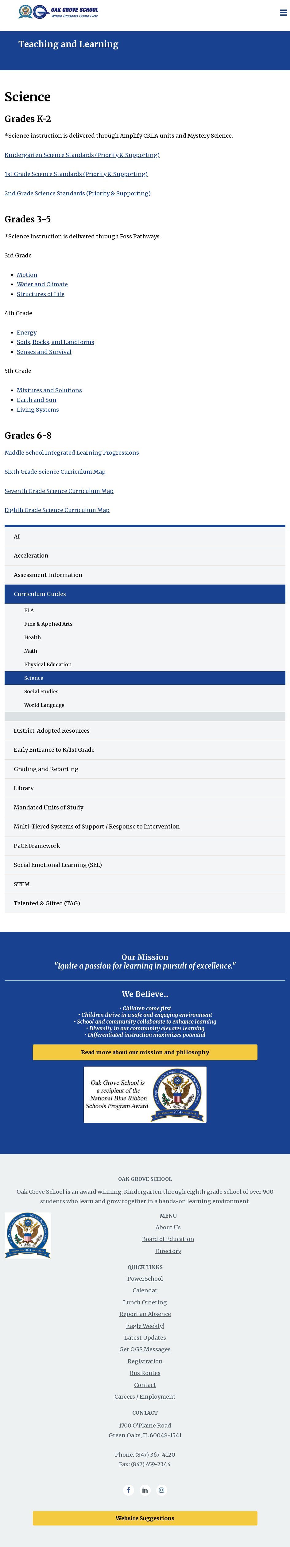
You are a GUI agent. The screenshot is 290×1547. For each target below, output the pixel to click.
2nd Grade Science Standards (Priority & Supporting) (78, 193)
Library (23, 788)
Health (32, 637)
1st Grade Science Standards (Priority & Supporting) (76, 174)
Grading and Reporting (46, 769)
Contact (145, 1384)
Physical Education (48, 664)
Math (30, 651)
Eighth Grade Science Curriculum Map (57, 510)
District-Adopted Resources (52, 730)
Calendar (145, 1290)
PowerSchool (145, 1278)
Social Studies (41, 691)
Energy (27, 332)
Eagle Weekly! (145, 1326)
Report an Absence (145, 1314)
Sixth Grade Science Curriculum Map (55, 471)
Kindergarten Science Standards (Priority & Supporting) (82, 155)
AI (17, 536)
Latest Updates (145, 1337)
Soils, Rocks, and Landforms (55, 342)
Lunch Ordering (145, 1302)
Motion (27, 274)
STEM (22, 884)
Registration (145, 1361)
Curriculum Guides (40, 593)
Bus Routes (145, 1373)
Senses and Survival (44, 351)
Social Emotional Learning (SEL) (58, 864)
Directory (168, 1251)
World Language (44, 705)
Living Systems (38, 409)
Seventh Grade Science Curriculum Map (59, 491)
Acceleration (31, 555)
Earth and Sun (36, 399)
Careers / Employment (145, 1396)
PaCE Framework (37, 845)
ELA (29, 610)
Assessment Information (48, 574)
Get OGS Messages (145, 1349)
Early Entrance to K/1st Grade (54, 749)
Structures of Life (40, 294)
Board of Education (168, 1239)
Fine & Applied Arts (48, 624)
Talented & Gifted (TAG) (47, 903)
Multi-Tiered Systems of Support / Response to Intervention (97, 826)
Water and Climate (42, 284)
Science (33, 678)
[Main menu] (283, 12)
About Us (168, 1227)
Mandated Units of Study (48, 807)
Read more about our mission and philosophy (145, 1052)
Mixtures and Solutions (49, 390)
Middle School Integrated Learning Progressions (72, 452)
